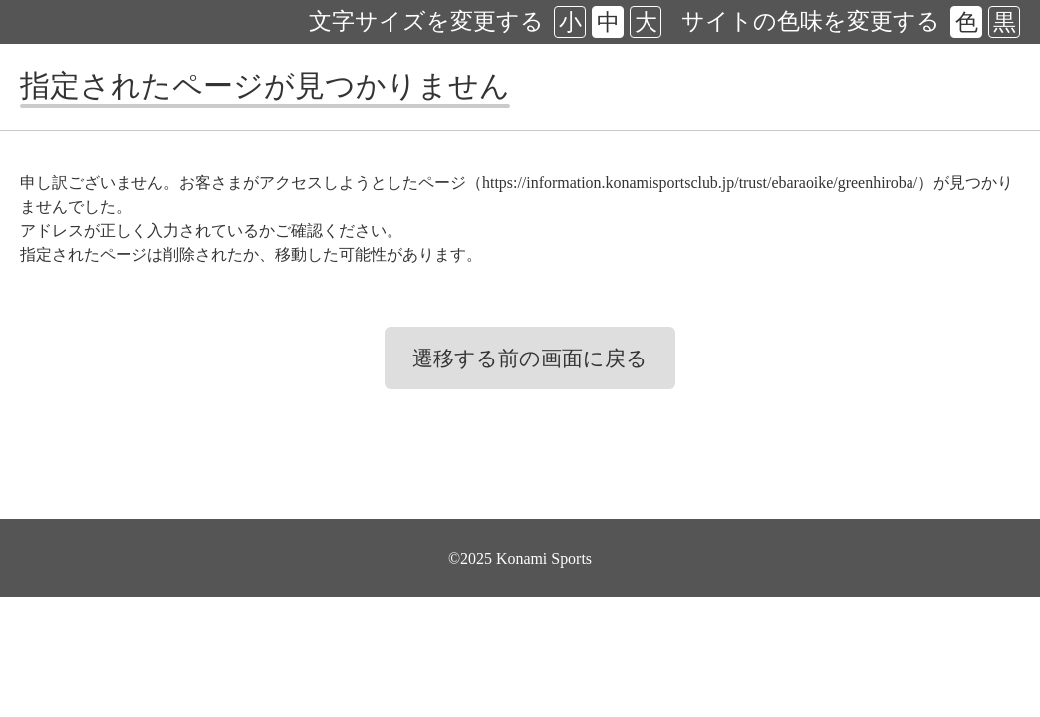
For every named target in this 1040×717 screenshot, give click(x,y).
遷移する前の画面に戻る (530, 358)
